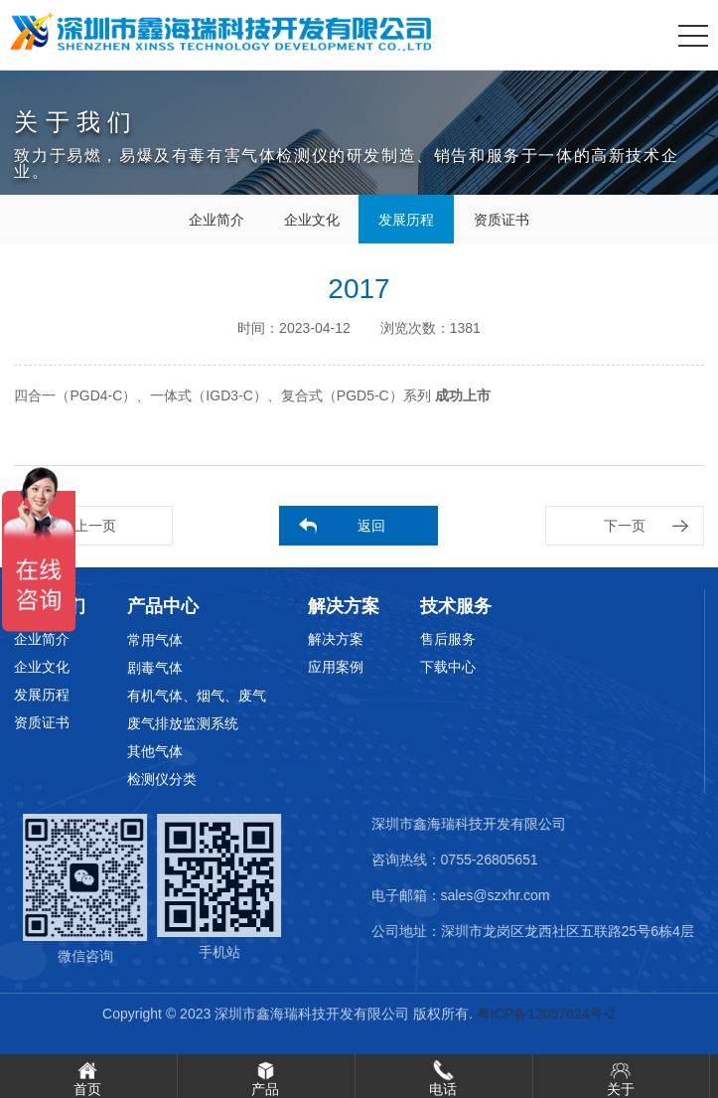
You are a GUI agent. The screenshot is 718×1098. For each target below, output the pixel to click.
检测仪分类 (162, 779)
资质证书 (501, 220)
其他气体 (155, 751)
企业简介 (215, 220)
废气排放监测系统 (182, 723)
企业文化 (311, 220)
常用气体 (155, 640)
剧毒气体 (155, 668)
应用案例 (335, 667)
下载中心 (448, 667)
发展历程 (406, 220)
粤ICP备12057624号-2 (546, 1014)
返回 (371, 526)
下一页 (625, 526)
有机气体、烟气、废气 (196, 696)
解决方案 (335, 639)
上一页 (95, 526)
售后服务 (448, 639)
